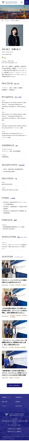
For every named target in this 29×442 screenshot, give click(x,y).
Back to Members (14, 385)
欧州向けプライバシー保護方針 (14, 431)
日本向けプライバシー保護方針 (14, 428)
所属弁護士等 (18, 397)
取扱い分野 (4, 401)
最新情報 (17, 401)
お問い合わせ (18, 406)
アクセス (4, 406)
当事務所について (6, 397)
